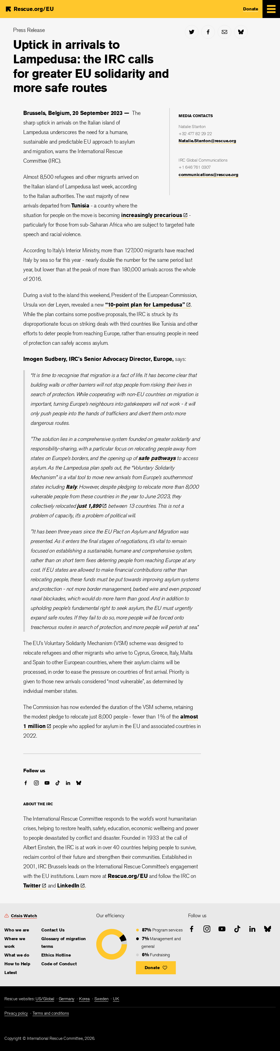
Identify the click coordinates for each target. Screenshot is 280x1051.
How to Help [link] (17, 963)
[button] (156, 967)
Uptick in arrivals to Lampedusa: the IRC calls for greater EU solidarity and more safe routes (91, 66)
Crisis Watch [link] (24, 915)
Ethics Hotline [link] (56, 955)
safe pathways (156, 458)
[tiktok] (57, 782)
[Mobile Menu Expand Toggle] (271, 9)
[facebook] (208, 32)
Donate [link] (250, 8)
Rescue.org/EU (128, 875)
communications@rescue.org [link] (208, 174)
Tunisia (80, 205)
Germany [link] (67, 998)
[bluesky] (241, 32)
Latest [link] (10, 972)
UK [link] (116, 998)
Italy (71, 486)
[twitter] (192, 32)
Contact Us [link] (52, 930)
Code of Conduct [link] (59, 963)
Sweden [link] (101, 998)
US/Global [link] (45, 998)
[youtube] (47, 782)
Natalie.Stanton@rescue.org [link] (207, 140)
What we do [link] (16, 955)
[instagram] (36, 782)
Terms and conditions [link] (51, 1013)
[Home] (29, 9)
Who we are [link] (16, 930)
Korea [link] (84, 998)
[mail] (224, 32)
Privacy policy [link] (16, 1013)
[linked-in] (68, 782)
